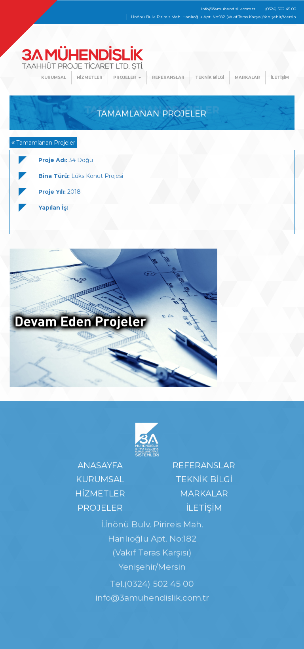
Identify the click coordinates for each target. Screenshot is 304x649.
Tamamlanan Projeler (43, 142)
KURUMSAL (53, 77)
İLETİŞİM (280, 77)
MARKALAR (247, 77)
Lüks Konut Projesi (80, 175)
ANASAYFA (100, 467)
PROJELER (127, 77)
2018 (59, 191)
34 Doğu (65, 160)
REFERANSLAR (168, 77)
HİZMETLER (90, 77)
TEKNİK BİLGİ (209, 77)
